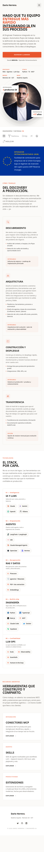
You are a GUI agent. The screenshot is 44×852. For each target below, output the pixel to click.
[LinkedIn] (26, 823)
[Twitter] (18, 823)
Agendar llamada (22, 55)
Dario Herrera (10, 5)
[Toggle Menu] (39, 5)
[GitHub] (22, 823)
